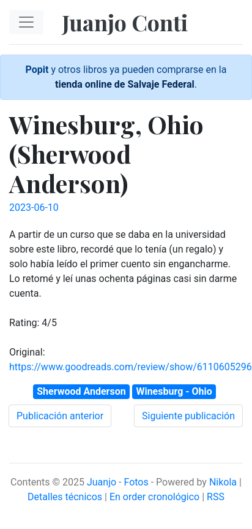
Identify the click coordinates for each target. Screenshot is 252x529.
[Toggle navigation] (26, 22)
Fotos (136, 482)
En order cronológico (154, 497)
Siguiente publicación (188, 416)
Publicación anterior (60, 416)
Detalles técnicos (65, 497)
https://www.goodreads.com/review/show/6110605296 (130, 367)
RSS (215, 497)
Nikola (223, 482)
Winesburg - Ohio (174, 391)
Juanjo (101, 482)
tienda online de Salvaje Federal (125, 84)
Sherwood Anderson (81, 391)
